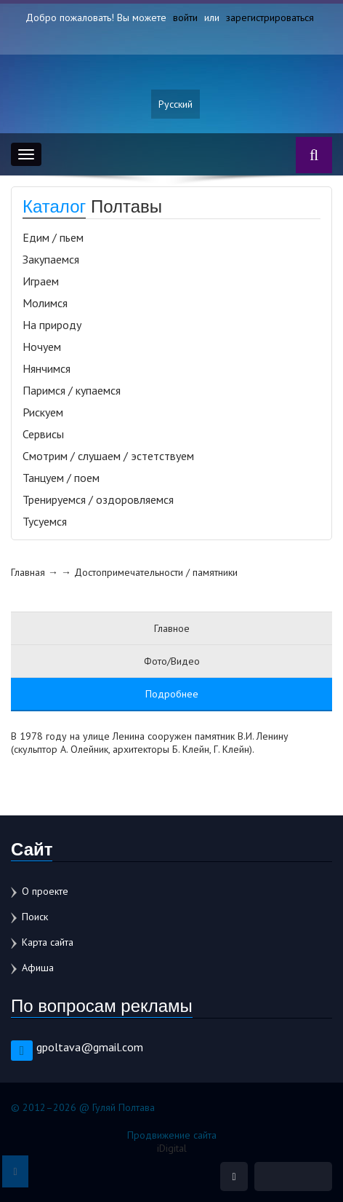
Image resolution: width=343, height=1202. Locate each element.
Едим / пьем (53, 237)
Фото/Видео (172, 661)
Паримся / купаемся (72, 390)
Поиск (35, 916)
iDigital (172, 1148)
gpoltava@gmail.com (89, 1047)
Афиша (38, 967)
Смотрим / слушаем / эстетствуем (108, 455)
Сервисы (43, 434)
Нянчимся (46, 368)
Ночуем (42, 346)
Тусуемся (45, 521)
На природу (52, 324)
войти (185, 17)
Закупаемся (51, 259)
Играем (41, 281)
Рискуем (43, 412)
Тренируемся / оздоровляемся (98, 499)
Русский (175, 104)
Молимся (45, 303)
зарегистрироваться (270, 17)
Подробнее (171, 693)
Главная (28, 572)
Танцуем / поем (61, 477)
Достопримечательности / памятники (156, 572)
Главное (172, 628)
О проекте (45, 891)
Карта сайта (47, 942)
